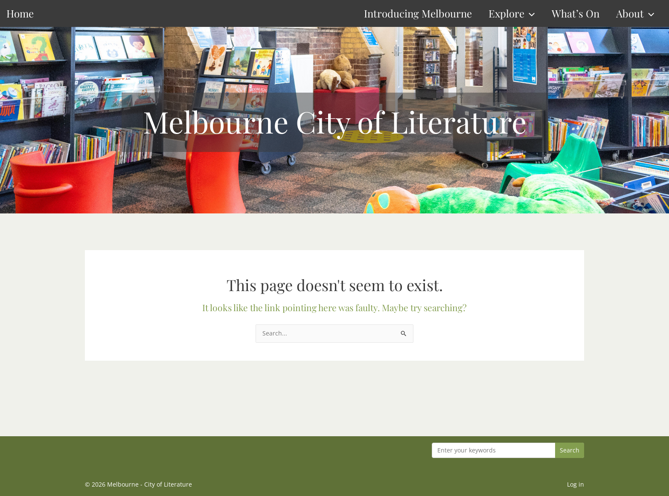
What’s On (575, 13)
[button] (529, 13)
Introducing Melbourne (418, 13)
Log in (575, 484)
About (635, 13)
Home (20, 13)
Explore (512, 13)
